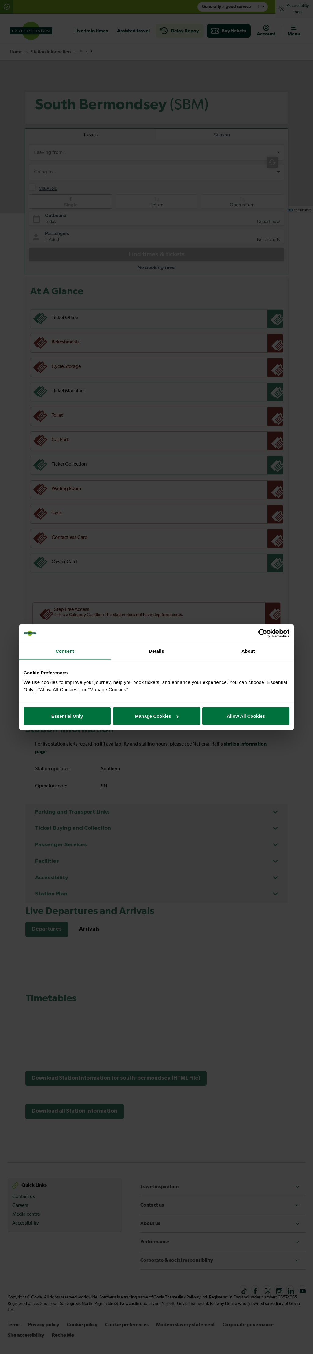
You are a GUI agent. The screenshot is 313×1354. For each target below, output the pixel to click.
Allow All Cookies (246, 716)
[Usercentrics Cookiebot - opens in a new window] (262, 633)
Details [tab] (156, 650)
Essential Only (67, 716)
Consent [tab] (65, 650)
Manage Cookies (157, 716)
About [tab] (248, 650)
